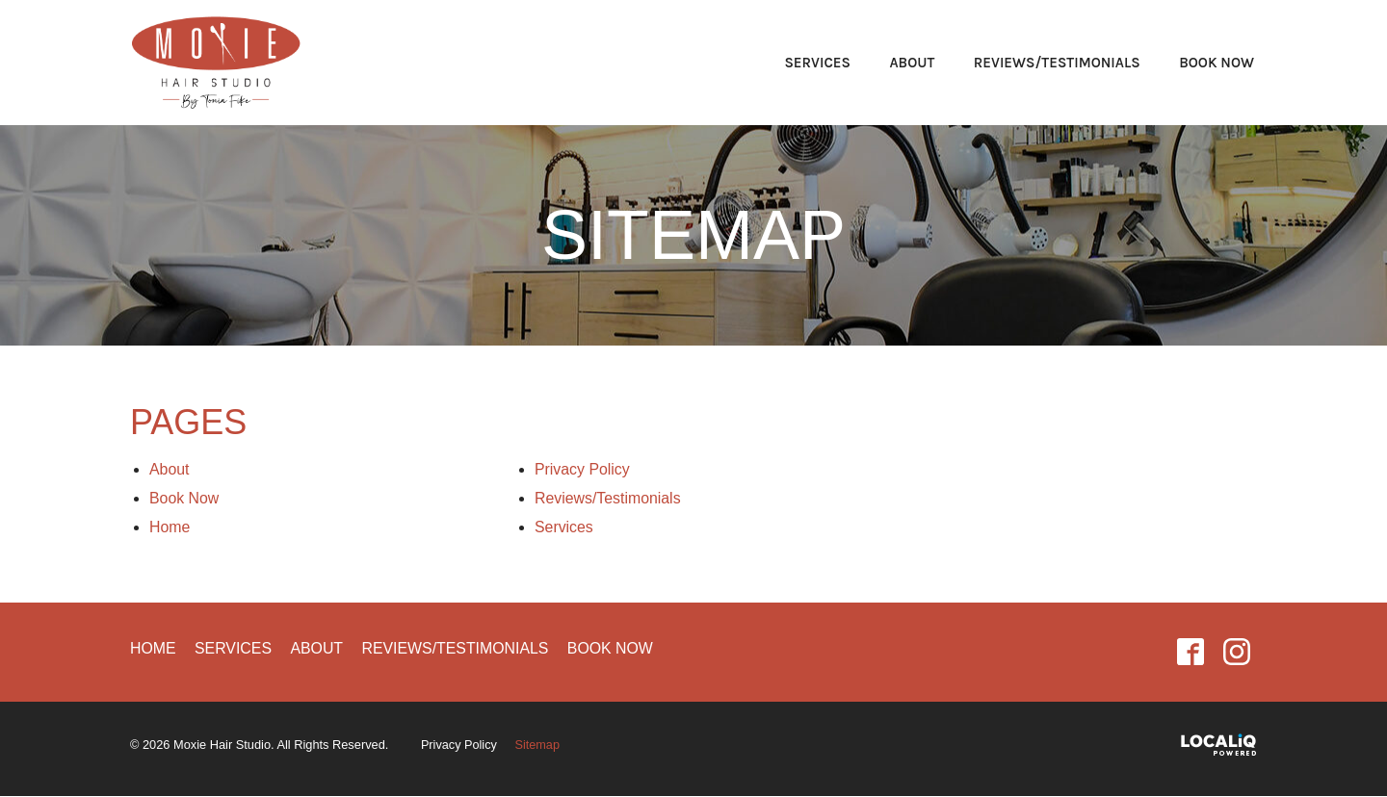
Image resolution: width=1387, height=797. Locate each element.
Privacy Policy (583, 469)
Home (170, 527)
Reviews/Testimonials (1057, 62)
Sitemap (693, 235)
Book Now (1216, 62)
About (911, 62)
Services (817, 62)
